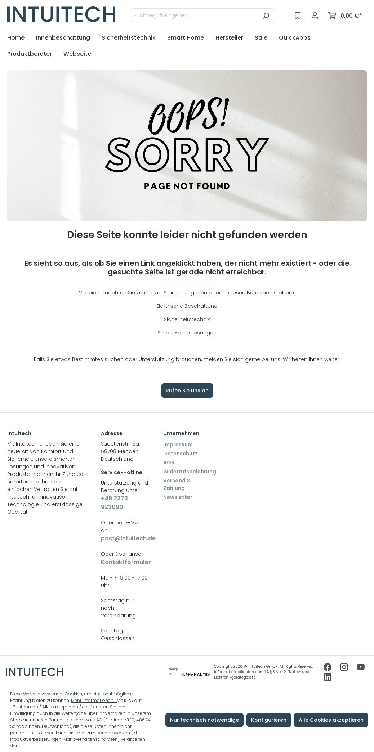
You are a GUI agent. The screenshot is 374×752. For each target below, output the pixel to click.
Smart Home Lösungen (187, 332)
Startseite (176, 292)
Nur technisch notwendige (204, 720)
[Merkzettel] (297, 16)
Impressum (178, 444)
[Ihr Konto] (315, 16)
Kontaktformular (125, 562)
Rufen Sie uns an (187, 390)
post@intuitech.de (125, 538)
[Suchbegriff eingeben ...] (194, 15)
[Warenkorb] (345, 16)
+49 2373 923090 (114, 502)
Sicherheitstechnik (187, 319)
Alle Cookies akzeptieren (331, 720)
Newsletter (177, 497)
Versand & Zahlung (177, 484)
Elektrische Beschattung (187, 306)
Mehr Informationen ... (94, 700)
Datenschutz (180, 453)
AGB (168, 462)
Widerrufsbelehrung (189, 471)
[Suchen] (265, 15)
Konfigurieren (268, 720)
